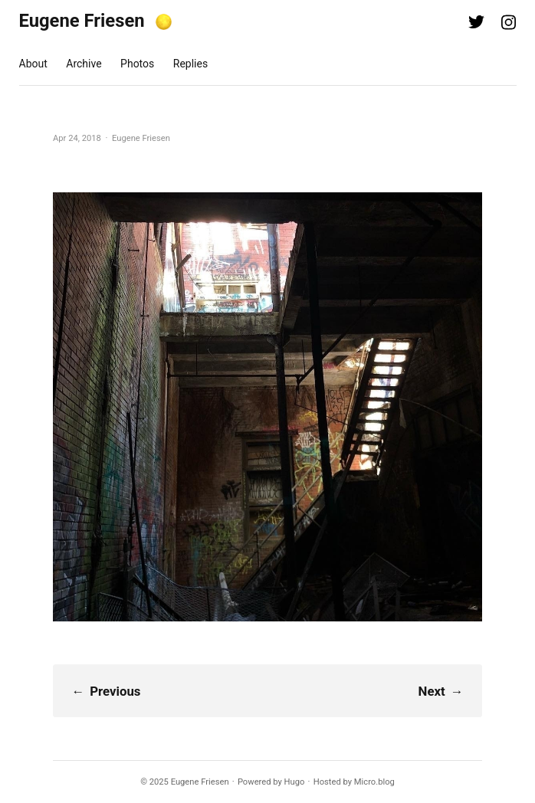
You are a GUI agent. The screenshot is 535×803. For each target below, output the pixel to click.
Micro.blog (374, 782)
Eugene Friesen (82, 20)
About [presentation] (33, 63)
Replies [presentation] (190, 63)
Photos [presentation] (137, 63)
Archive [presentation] (83, 63)
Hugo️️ (294, 782)
